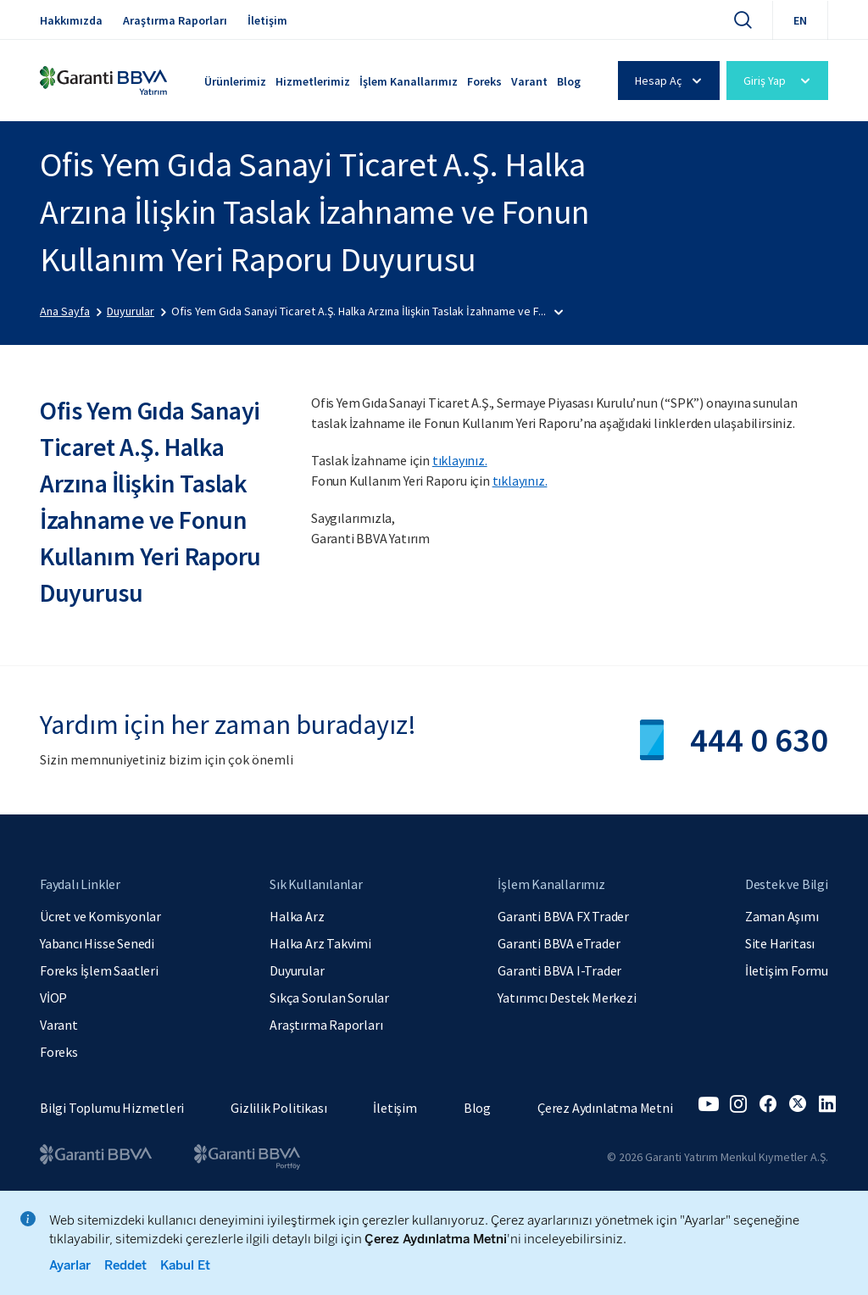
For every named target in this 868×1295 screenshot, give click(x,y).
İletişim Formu (786, 970)
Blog (569, 81)
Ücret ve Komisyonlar (100, 916)
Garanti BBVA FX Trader (563, 916)
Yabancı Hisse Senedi (97, 943)
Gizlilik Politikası (278, 1107)
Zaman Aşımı (782, 916)
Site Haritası (780, 943)
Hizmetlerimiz (312, 81)
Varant (529, 81)
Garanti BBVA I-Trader (559, 970)
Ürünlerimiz (235, 81)
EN (800, 20)
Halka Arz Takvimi (320, 943)
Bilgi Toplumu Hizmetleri (112, 1107)
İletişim (267, 20)
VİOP (53, 997)
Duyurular (297, 970)
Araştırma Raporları (175, 20)
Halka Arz (297, 916)
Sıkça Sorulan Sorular (329, 997)
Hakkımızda (71, 20)
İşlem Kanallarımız (408, 81)
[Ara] (742, 19)
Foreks (484, 81)
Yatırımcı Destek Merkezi (567, 997)
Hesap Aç (671, 80)
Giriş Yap (779, 80)
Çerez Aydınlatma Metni (605, 1107)
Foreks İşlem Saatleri (99, 970)
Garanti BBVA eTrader (559, 943)
